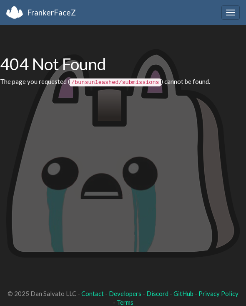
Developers (125, 293)
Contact (92, 293)
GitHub (183, 293)
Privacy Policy (218, 293)
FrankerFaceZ (51, 12)
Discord (157, 293)
